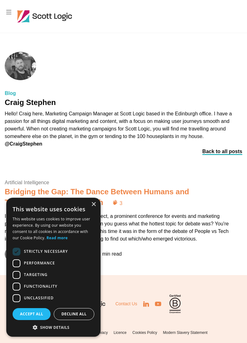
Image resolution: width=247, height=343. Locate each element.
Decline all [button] (74, 314)
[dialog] (53, 267)
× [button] (93, 204)
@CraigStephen (23, 144)
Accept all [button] (31, 314)
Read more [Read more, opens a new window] (57, 238)
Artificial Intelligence (27, 182)
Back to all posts (222, 151)
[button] (53, 327)
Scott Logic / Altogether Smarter (46, 16)
